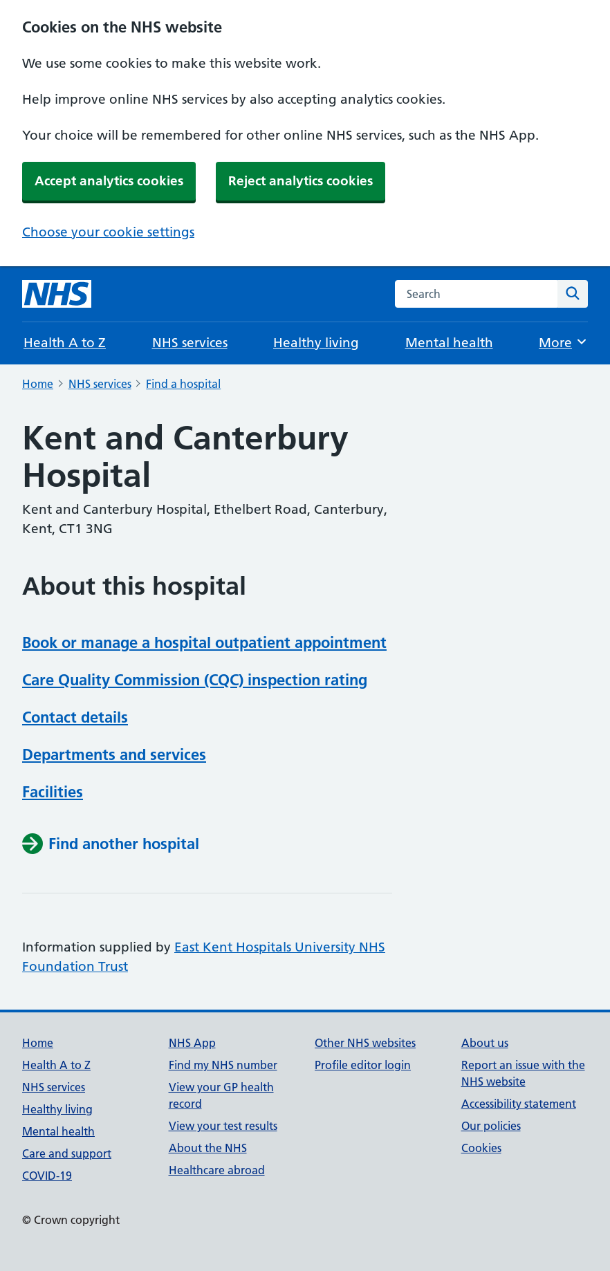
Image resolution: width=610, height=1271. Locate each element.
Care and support (66, 1153)
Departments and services (114, 754)
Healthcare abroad (217, 1170)
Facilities (52, 791)
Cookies (481, 1148)
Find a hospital (183, 384)
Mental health (449, 343)
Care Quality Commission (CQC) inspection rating (194, 679)
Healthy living (316, 343)
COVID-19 (47, 1175)
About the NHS (208, 1148)
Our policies (491, 1126)
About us (484, 1043)
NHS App (192, 1043)
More (563, 342)
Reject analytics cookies (300, 181)
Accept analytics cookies (109, 181)
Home (37, 384)
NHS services (190, 343)
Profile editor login (363, 1065)
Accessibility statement (518, 1104)
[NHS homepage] (56, 294)
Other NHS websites (365, 1043)
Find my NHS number (223, 1065)
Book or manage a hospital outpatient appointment (204, 642)
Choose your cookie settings (108, 232)
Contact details (75, 717)
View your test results (223, 1126)
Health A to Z (65, 343)
